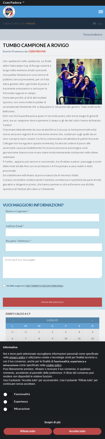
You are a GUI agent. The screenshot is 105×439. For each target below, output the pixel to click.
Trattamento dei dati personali (44, 285)
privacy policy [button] (17, 357)
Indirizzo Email (15, 226)
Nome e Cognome (17, 211)
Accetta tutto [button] (77, 431)
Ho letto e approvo (33, 285)
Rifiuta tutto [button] (27, 431)
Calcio (6, 23)
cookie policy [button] (53, 365)
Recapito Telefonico (19, 240)
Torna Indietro (92, 34)
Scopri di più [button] (53, 422)
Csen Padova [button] (14, 2)
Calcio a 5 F (18, 23)
